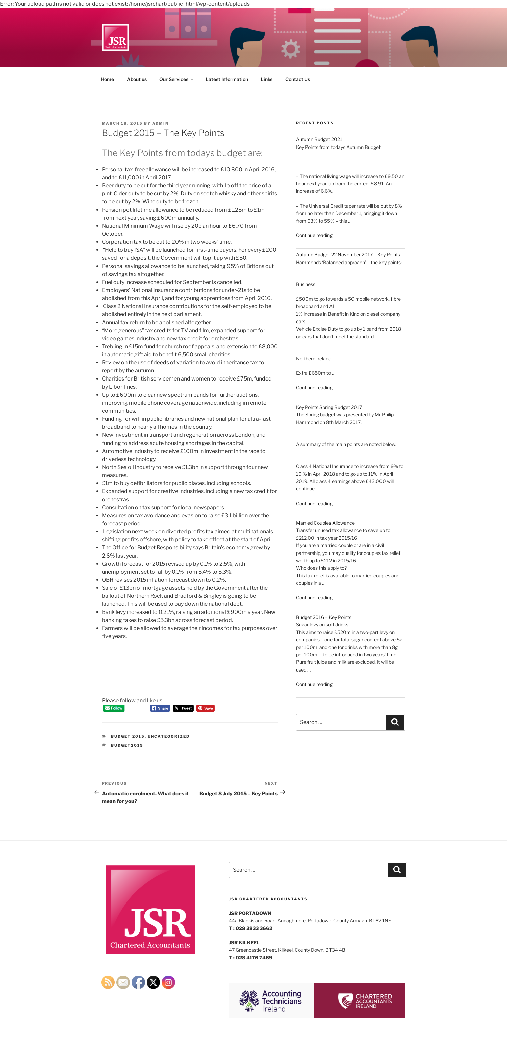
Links (266, 79)
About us (137, 79)
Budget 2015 (128, 736)
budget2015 (127, 745)
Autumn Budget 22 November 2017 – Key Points (348, 254)
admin (160, 123)
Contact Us (297, 79)
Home (107, 79)
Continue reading (314, 235)
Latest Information (227, 79)
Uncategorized (169, 736)
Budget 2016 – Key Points (323, 617)
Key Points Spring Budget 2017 (329, 407)
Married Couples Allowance (325, 523)
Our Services (177, 79)
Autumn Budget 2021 (319, 139)
